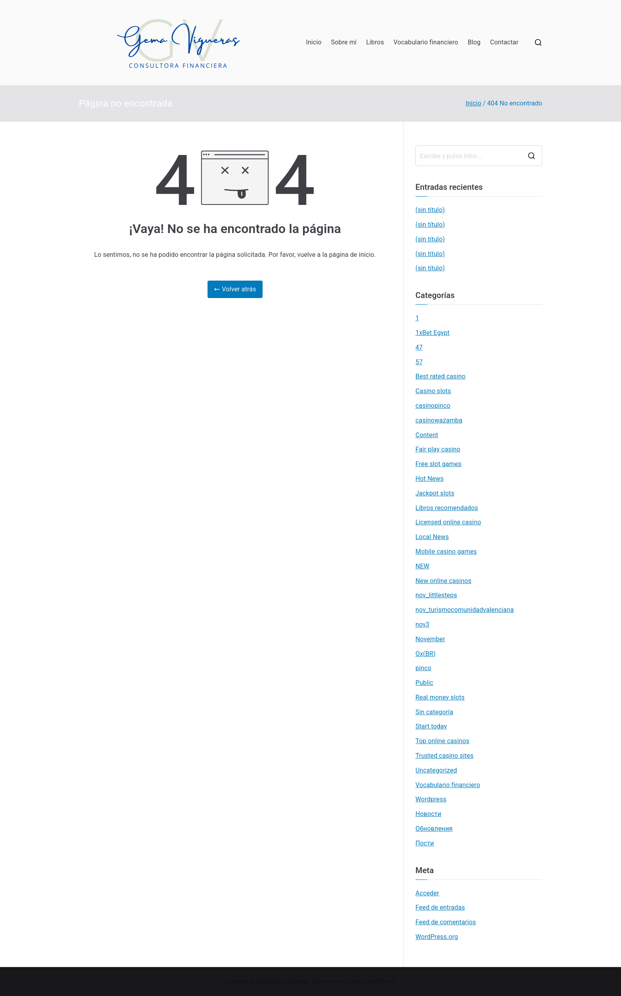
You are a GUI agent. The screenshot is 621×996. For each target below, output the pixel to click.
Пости (424, 843)
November (430, 639)
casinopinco (432, 405)
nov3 (422, 624)
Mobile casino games (446, 551)
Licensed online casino (448, 522)
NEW (422, 566)
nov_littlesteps (436, 595)
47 (419, 347)
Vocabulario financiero (426, 42)
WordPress (380, 981)
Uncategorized (436, 770)
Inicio (313, 42)
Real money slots (440, 697)
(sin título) (430, 210)
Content (426, 435)
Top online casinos (442, 741)
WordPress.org (436, 937)
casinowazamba (438, 420)
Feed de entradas (440, 907)
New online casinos (443, 581)
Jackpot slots (434, 493)
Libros (375, 42)
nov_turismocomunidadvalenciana (464, 610)
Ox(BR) (425, 654)
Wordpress (430, 799)
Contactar (504, 42)
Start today (431, 726)
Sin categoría (434, 712)
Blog (474, 42)
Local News (432, 537)
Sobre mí (344, 42)
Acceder (427, 893)
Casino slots (433, 391)
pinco (423, 668)
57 (419, 362)
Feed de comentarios (445, 922)
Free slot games (438, 464)
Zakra (354, 981)
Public (424, 682)
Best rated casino (440, 376)
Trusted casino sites (444, 755)
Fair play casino (437, 449)
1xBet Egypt (432, 332)
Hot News (429, 478)
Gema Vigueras (289, 981)
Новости (428, 814)
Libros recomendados (446, 508)
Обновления (434, 828)
